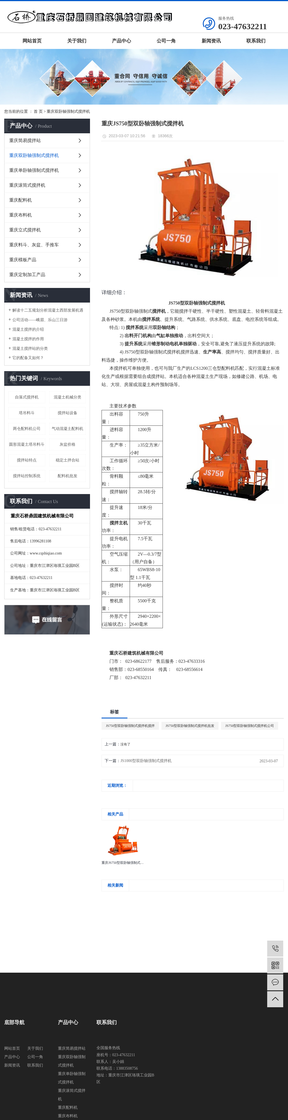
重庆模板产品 (22, 259)
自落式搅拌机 (27, 397)
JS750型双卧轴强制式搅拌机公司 (249, 726)
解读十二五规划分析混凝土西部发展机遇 (47, 310)
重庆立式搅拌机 (25, 229)
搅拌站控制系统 (26, 476)
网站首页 (32, 41)
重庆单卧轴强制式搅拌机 (34, 170)
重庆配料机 (20, 200)
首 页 (38, 111)
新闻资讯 (211, 41)
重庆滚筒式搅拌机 (27, 185)
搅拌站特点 (27, 460)
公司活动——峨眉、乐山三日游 (40, 320)
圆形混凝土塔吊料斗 (26, 444)
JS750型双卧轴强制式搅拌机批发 (190, 726)
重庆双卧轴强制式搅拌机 (68, 111)
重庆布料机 (20, 215)
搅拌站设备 (67, 413)
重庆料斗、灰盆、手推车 (34, 244)
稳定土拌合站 (67, 460)
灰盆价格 (67, 444)
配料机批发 (67, 476)
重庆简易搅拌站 (25, 140)
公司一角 (166, 41)
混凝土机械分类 (67, 397)
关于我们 (76, 41)
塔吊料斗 (27, 413)
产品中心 (121, 41)
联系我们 (256, 41)
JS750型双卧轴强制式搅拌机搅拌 (130, 726)
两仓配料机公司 (26, 429)
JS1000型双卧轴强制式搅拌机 (145, 761)
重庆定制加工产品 (27, 274)
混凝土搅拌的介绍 (28, 329)
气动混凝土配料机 (67, 429)
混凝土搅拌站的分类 (30, 348)
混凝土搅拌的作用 (28, 339)
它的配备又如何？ (28, 358)
